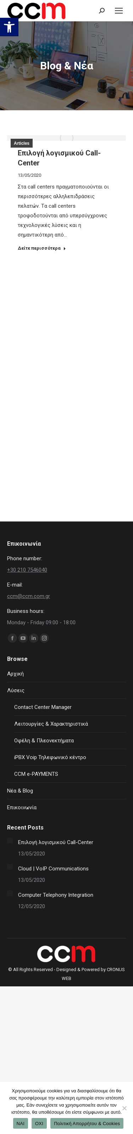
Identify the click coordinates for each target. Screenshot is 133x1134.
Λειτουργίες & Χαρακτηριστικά (51, 724)
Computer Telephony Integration (55, 895)
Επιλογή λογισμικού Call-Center (55, 842)
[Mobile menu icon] (119, 11)
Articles (21, 143)
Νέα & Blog (20, 791)
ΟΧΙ (39, 1123)
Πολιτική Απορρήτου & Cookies (87, 1123)
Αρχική (15, 674)
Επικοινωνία (22, 807)
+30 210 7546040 (27, 570)
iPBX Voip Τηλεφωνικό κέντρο (50, 757)
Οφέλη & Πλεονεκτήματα (44, 740)
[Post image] (10, 840)
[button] (9, 27)
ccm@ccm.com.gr (28, 596)
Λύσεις (15, 690)
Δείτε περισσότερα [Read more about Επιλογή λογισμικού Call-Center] (42, 248)
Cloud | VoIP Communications (53, 868)
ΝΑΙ (20, 1123)
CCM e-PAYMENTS (36, 774)
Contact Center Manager (43, 707)
